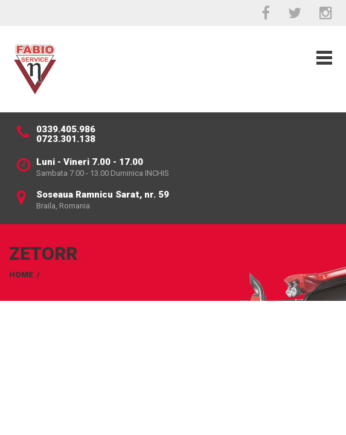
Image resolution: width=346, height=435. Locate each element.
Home (21, 274)
